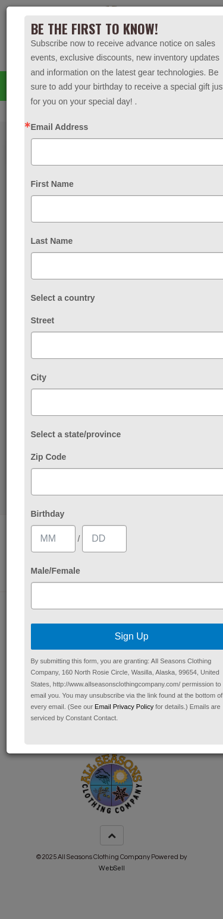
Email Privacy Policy (124, 706)
